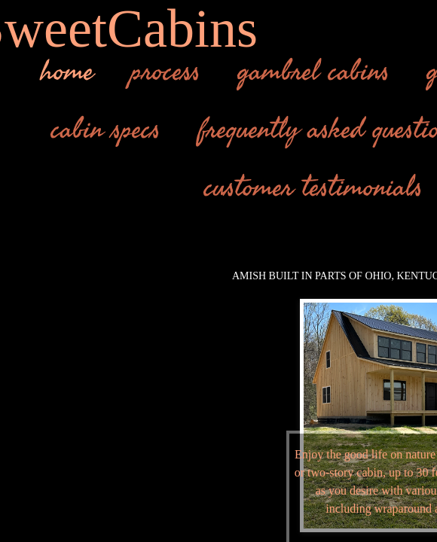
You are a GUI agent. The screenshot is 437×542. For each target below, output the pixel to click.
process (165, 71)
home (67, 71)
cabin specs (105, 129)
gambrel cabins (314, 71)
